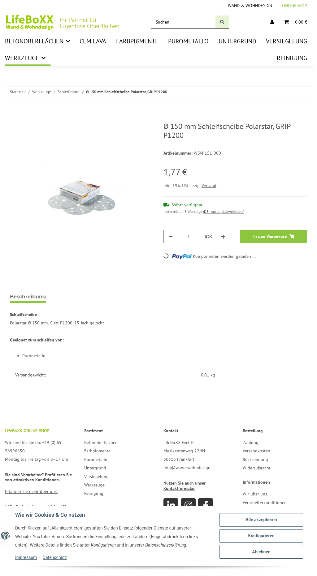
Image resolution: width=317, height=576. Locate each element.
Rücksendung (255, 459)
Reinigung (93, 493)
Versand (209, 185)
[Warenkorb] (295, 22)
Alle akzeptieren (261, 519)
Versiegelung (96, 476)
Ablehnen (261, 551)
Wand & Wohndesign (250, 5)
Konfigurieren (261, 535)
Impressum (26, 557)
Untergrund (95, 468)
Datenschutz (55, 557)
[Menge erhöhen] (223, 236)
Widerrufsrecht (257, 468)
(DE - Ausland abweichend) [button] (223, 211)
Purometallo (95, 459)
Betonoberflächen (101, 442)
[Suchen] (183, 22)
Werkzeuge (94, 485)
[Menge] (188, 236)
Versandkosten (256, 451)
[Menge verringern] (170, 236)
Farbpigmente (97, 451)
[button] (272, 22)
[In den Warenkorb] (15, 118)
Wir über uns (255, 494)
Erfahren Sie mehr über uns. (31, 491)
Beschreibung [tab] (28, 297)
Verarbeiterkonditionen (265, 502)
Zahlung (250, 442)
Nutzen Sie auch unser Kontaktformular (184, 485)
